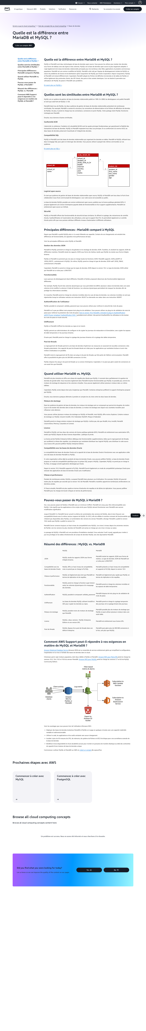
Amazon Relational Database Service (56, 650)
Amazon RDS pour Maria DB (108, 657)
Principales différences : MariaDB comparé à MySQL (28, 72)
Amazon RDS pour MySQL (88, 659)
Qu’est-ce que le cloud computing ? (24, 26)
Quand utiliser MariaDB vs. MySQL (28, 78)
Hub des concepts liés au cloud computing (52, 26)
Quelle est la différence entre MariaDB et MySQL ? (28, 60)
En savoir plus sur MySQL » (53, 85)
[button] (31, 9)
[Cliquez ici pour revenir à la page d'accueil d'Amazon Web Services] (7, 10)
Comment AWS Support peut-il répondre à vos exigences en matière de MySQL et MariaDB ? (27, 97)
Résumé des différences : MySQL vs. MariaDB (28, 89)
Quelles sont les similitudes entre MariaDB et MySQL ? (29, 66)
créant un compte (86, 750)
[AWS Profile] (140, 2)
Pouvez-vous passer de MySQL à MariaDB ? (27, 83)
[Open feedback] (144, 515)
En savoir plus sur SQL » (52, 148)
